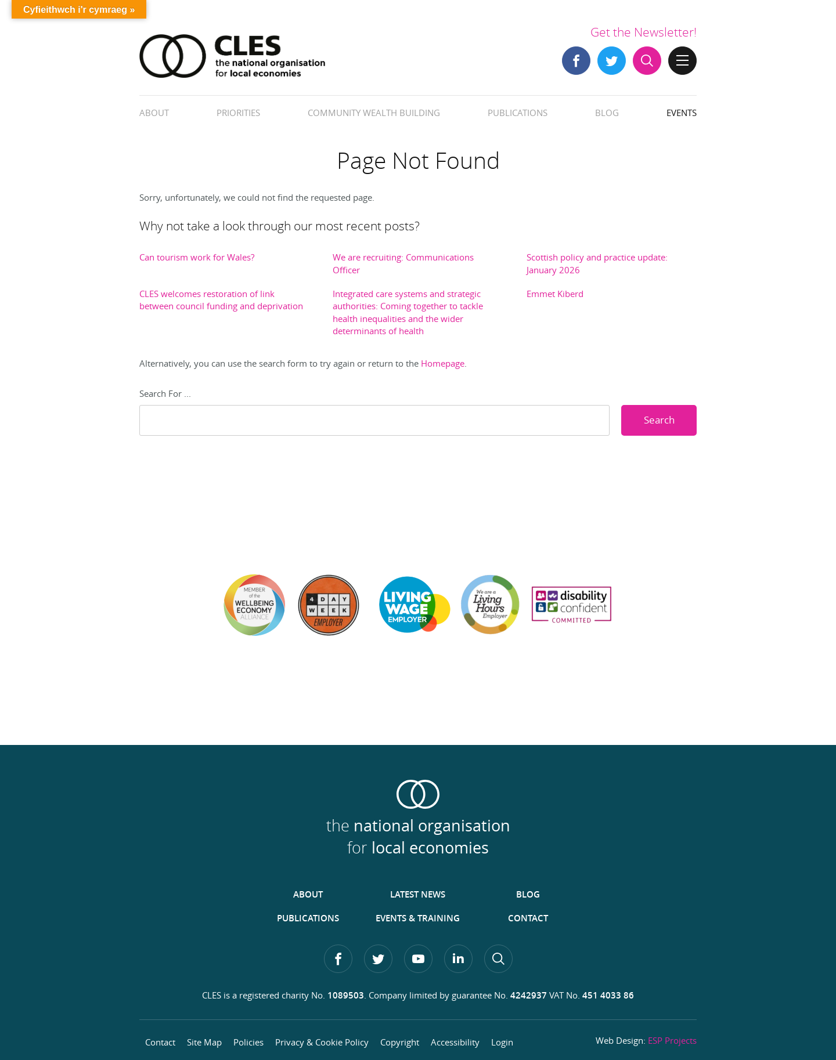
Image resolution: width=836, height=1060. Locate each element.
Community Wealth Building (374, 112)
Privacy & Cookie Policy (322, 1042)
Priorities (238, 112)
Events (681, 112)
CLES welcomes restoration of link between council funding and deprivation (221, 300)
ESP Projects (672, 1040)
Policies (248, 1042)
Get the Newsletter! (643, 32)
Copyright (399, 1042)
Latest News (417, 894)
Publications (517, 112)
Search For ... (165, 393)
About (154, 112)
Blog (607, 112)
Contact (528, 918)
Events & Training (418, 918)
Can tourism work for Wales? (196, 257)
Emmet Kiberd (555, 293)
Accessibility (455, 1042)
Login (502, 1042)
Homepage (442, 363)
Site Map (204, 1042)
